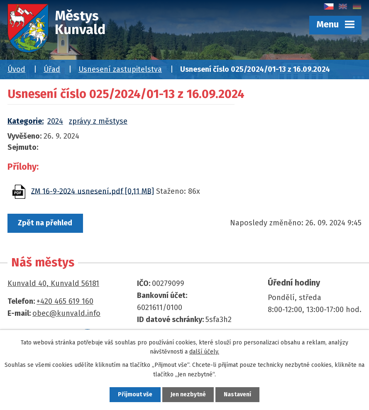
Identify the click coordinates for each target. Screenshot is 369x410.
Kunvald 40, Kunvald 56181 (53, 283)
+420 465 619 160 (65, 301)
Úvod (16, 69)
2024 (55, 121)
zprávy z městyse (98, 121)
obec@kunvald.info (66, 313)
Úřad (52, 69)
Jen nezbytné (188, 394)
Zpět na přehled (46, 222)
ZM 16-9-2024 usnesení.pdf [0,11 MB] (92, 190)
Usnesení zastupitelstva (120, 69)
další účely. (204, 351)
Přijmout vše (134, 394)
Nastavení (238, 394)
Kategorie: (25, 121)
